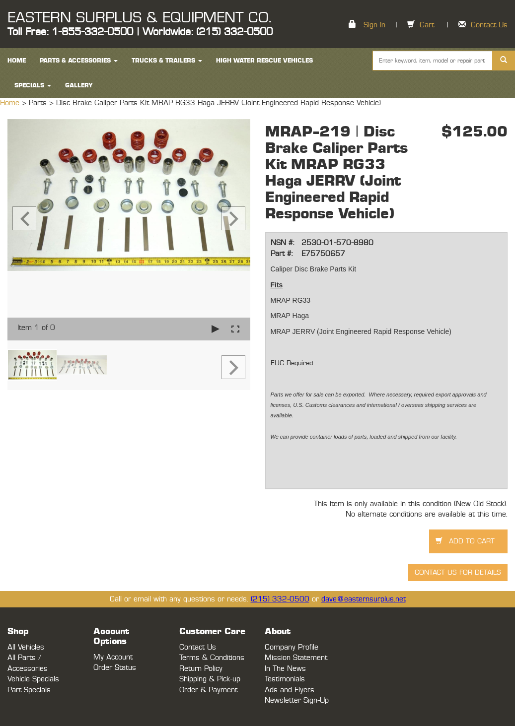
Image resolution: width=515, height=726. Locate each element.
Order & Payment (208, 690)
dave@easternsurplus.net (363, 599)
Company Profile (291, 647)
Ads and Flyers (289, 690)
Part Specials (29, 690)
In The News (285, 668)
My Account (113, 657)
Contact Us (489, 25)
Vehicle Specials (33, 679)
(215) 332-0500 (280, 599)
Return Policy (200, 668)
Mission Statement (296, 657)
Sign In (374, 25)
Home (11, 103)
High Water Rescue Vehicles (264, 61)
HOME (16, 61)
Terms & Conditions (211, 657)
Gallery (79, 85)
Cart (427, 25)
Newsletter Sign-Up (297, 700)
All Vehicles (25, 647)
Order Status (114, 667)
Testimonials (285, 679)
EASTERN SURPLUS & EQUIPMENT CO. (139, 17)
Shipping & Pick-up (209, 679)
